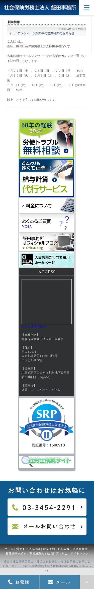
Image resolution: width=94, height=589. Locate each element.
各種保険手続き (16, 553)
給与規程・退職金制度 (73, 548)
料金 (65, 553)
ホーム (9, 548)
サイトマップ (79, 553)
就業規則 (49, 548)
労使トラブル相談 (28, 548)
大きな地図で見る (34, 326)
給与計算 (53, 553)
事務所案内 (36, 553)
